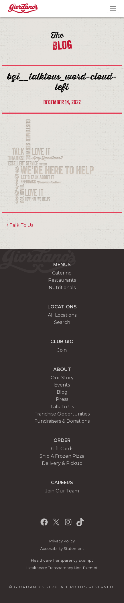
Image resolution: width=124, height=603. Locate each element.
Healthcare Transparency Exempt (62, 560)
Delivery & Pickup (62, 463)
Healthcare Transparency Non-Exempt (62, 568)
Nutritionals (62, 287)
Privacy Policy (62, 541)
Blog (62, 392)
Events (62, 385)
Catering (62, 273)
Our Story (62, 377)
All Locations (62, 315)
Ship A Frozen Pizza (62, 456)
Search (62, 322)
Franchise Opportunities (62, 414)
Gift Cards (62, 448)
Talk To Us (20, 225)
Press (62, 399)
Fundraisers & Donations (62, 421)
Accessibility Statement (62, 548)
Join (62, 350)
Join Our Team (62, 491)
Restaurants (62, 280)
